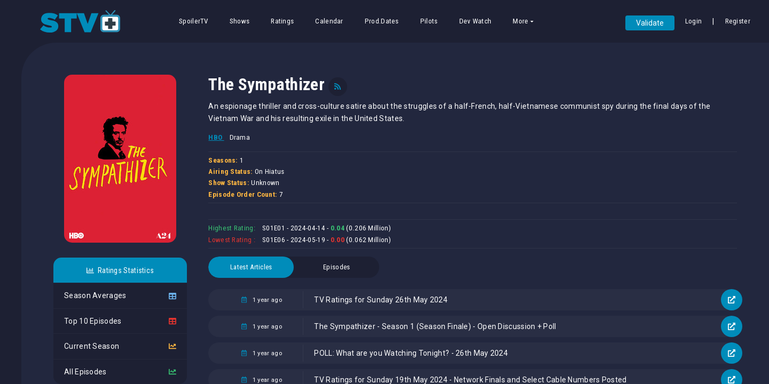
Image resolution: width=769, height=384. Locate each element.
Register (737, 21)
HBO (216, 137)
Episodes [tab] (336, 267)
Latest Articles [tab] (251, 267)
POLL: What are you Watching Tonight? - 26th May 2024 (411, 353)
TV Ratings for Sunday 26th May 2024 (381, 299)
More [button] (520, 21)
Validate (650, 23)
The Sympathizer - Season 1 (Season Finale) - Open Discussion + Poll (435, 326)
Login (693, 21)
